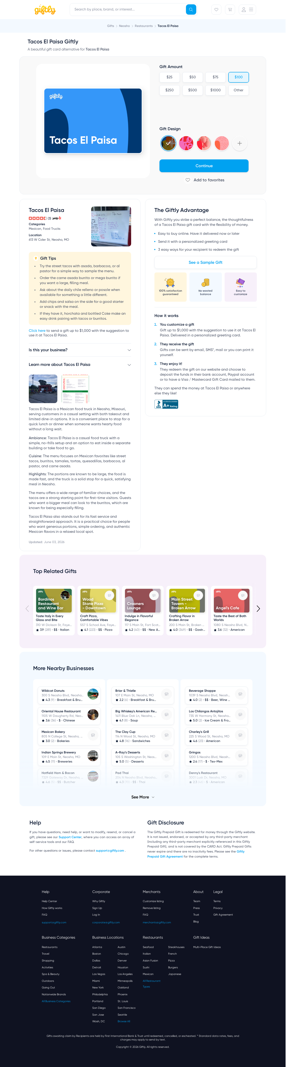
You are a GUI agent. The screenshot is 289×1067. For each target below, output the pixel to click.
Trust (196, 914)
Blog (196, 921)
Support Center (70, 837)
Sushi (146, 967)
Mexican (148, 974)
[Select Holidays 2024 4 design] (168, 143)
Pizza (171, 960)
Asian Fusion (150, 960)
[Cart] (230, 10)
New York (98, 987)
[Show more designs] (239, 143)
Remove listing (152, 908)
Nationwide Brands (54, 994)
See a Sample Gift (206, 262)
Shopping (48, 960)
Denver (122, 960)
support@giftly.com (110, 851)
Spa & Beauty (50, 974)
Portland (97, 1001)
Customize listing (153, 901)
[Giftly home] (44, 10)
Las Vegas (98, 974)
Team (196, 901)
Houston (123, 967)
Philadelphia (100, 994)
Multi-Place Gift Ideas (207, 947)
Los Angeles (125, 974)
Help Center (49, 901)
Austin (121, 947)
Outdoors (48, 980)
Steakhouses (176, 947)
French (172, 953)
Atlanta (97, 947)
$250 (169, 90)
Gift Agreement (223, 914)
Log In (96, 914)
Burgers (173, 967)
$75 (215, 77)
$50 (192, 77)
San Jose (98, 1014)
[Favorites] (216, 10)
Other (238, 90)
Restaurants (49, 947)
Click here (37, 331)
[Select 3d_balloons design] (204, 143)
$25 (169, 77)
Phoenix (122, 994)
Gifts (110, 26)
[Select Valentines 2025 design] (186, 143)
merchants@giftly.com (157, 922)
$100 (238, 77)
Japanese (174, 974)
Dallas (96, 960)
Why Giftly (98, 901)
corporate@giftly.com (106, 922)
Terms (216, 901)
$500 (192, 90)
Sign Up (97, 908)
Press (196, 908)
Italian (147, 953)
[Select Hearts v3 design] (221, 143)
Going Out (48, 987)
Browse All (124, 1021)
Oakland (123, 987)
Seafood (148, 947)
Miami (96, 980)
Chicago (123, 953)
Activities (47, 967)
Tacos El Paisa (168, 26)
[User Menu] (247, 10)
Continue (204, 165)
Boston (96, 953)
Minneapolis (125, 980)
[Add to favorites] (204, 180)
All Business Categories (56, 1001)
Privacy (218, 908)
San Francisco (126, 1007)
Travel (45, 953)
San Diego (99, 1007)
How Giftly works (52, 908)
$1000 (215, 90)
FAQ (44, 914)
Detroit (96, 967)
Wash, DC (98, 1021)
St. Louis (123, 1001)
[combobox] (133, 9)
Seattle (122, 1014)
